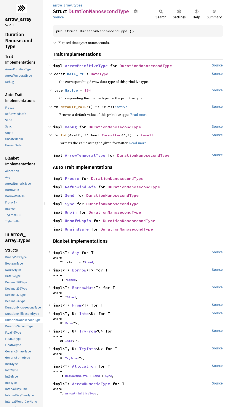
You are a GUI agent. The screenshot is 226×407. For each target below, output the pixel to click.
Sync (69, 203)
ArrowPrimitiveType (86, 65)
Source (58, 17)
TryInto (87, 348)
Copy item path (135, 11)
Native (71, 90)
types (78, 5)
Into (84, 313)
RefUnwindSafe (80, 186)
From (77, 305)
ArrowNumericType (91, 383)
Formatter (111, 135)
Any (75, 252)
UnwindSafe (77, 229)
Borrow (79, 270)
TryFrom (87, 331)
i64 (87, 90)
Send (69, 195)
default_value (75, 107)
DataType (99, 74)
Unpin (71, 212)
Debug (71, 126)
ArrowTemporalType (85, 155)
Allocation (84, 366)
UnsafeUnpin (78, 220)
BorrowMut (82, 287)
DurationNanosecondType (146, 65)
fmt (64, 135)
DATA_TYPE (77, 74)
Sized (88, 262)
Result (147, 135)
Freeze (72, 178)
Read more (138, 114)
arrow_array (62, 5)
